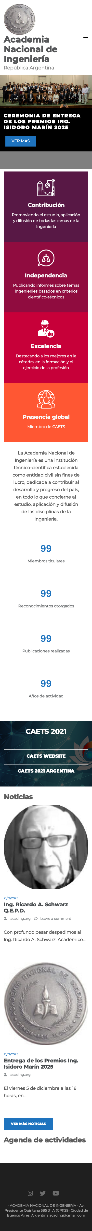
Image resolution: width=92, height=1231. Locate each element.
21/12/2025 (11, 898)
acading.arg (20, 918)
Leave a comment (55, 918)
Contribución (46, 205)
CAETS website (46, 756)
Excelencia (46, 346)
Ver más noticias (28, 1124)
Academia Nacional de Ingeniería (30, 49)
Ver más (21, 141)
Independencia (46, 275)
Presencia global (46, 417)
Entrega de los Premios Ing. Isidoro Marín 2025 (41, 1064)
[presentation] (11, 99)
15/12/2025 (11, 1054)
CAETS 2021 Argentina (46, 771)
